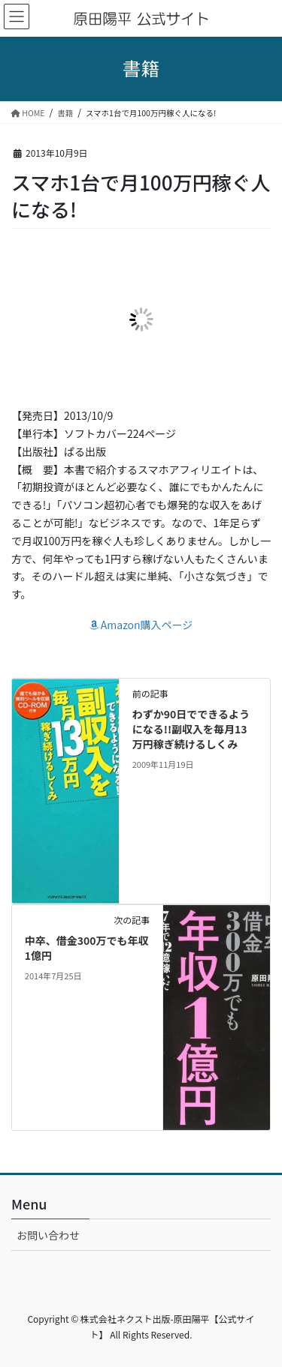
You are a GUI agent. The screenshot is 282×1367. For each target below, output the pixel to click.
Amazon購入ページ (141, 624)
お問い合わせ (48, 1235)
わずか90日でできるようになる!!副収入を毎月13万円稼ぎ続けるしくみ (191, 728)
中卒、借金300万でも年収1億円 (87, 948)
